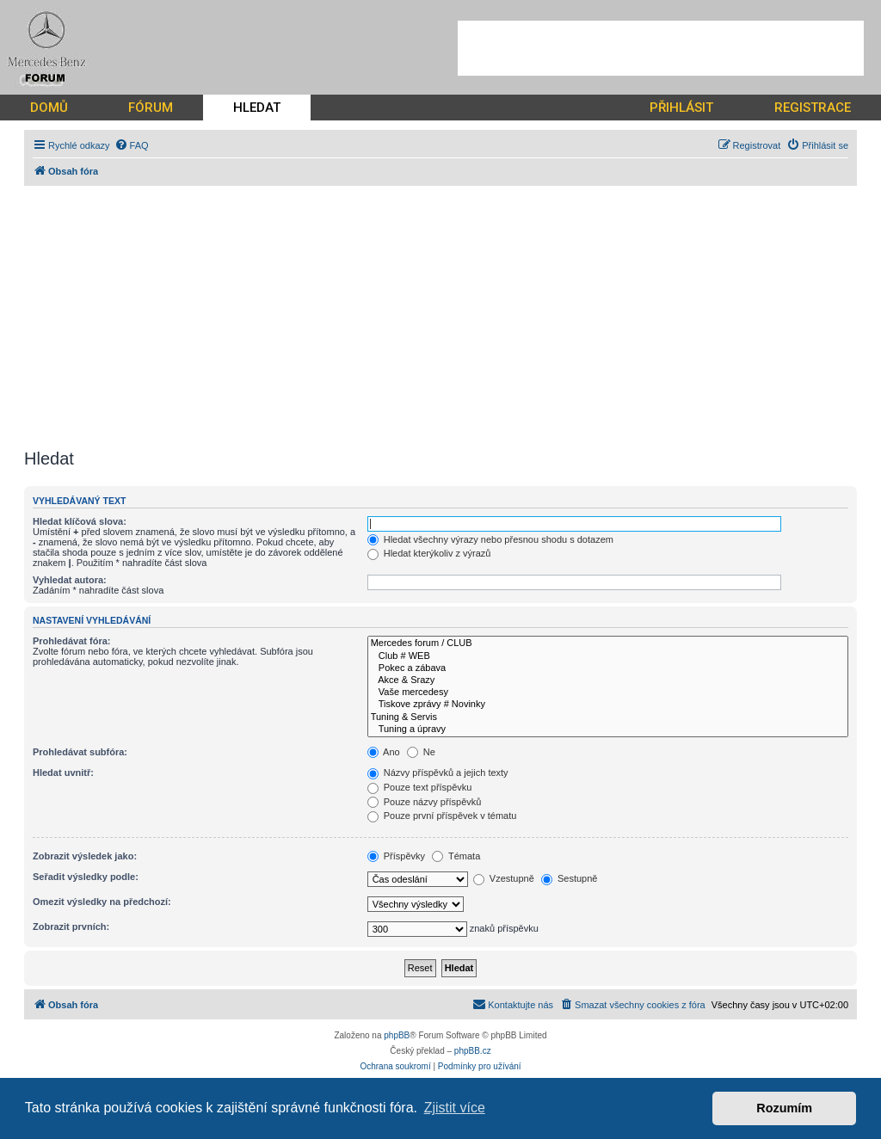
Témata (456, 856)
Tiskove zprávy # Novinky (608, 705)
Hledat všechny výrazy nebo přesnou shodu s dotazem (490, 539)
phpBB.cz (472, 1051)
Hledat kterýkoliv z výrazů (429, 553)
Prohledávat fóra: (71, 641)
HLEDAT (256, 107)
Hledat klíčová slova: (79, 521)
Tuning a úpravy (608, 729)
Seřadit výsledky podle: (86, 876)
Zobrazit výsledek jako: (85, 856)
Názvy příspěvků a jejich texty (437, 772)
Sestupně (569, 878)
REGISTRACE (812, 107)
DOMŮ (49, 107)
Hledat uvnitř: (63, 772)
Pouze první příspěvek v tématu (442, 815)
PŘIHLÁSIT (681, 107)
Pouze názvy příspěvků (424, 802)
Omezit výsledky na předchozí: (102, 901)
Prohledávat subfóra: (80, 752)
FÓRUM (150, 107)
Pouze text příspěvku (419, 787)
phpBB (397, 1035)
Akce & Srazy (608, 680)
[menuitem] (131, 145)
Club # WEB (608, 656)
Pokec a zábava (608, 668)
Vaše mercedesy (608, 692)
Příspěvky (396, 856)
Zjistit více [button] (454, 1107)
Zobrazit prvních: (71, 926)
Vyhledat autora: (70, 580)
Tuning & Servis (608, 717)
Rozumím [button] (784, 1108)
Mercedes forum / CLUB (608, 643)
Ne (421, 752)
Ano (383, 752)
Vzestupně (503, 878)
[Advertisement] (660, 48)
